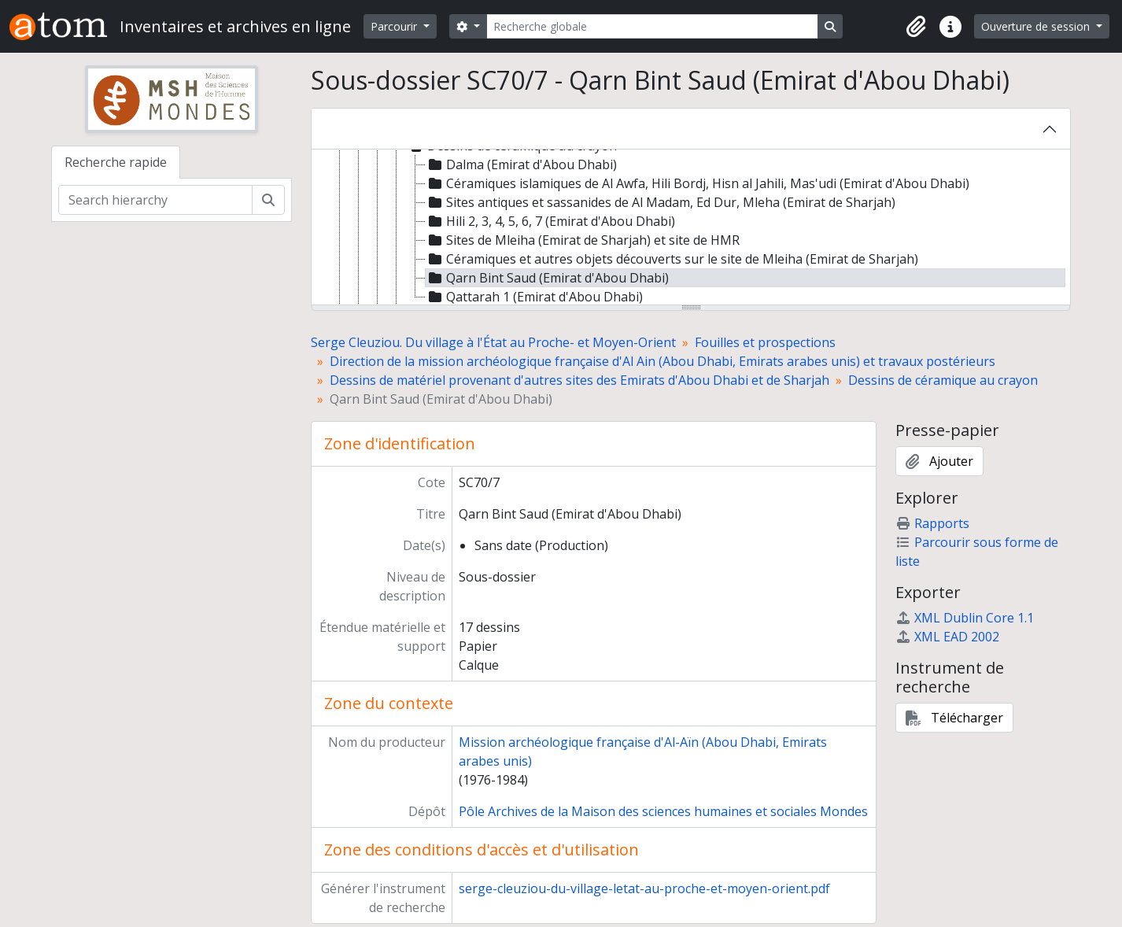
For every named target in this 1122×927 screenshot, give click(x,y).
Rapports (932, 523)
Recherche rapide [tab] (116, 162)
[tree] (691, 228)
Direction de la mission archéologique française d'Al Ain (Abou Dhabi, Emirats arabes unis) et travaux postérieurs (662, 361)
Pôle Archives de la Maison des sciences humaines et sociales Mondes (663, 811)
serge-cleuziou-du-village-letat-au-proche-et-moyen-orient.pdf (644, 888)
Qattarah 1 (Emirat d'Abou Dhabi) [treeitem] (534, 296)
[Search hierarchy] (155, 200)
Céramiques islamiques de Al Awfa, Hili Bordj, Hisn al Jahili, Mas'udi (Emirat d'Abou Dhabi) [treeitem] (697, 183)
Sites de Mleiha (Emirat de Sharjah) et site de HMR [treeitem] (583, 240)
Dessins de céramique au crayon (943, 380)
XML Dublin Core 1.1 (964, 617)
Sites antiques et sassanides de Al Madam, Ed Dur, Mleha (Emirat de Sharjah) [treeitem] (660, 202)
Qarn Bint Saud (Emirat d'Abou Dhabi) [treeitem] (547, 277)
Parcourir (395, 26)
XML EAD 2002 (947, 636)
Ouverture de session (1037, 26)
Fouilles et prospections (765, 342)
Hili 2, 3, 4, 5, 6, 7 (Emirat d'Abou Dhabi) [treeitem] (550, 221)
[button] (916, 26)
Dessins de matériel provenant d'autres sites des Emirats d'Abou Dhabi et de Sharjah (579, 380)
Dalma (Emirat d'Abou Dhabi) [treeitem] (521, 164)
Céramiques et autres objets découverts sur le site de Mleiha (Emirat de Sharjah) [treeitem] (672, 258)
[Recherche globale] (652, 26)
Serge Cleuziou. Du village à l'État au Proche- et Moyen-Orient (493, 342)
